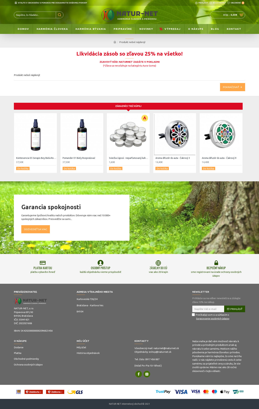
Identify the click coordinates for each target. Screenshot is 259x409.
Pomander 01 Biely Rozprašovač (79, 156)
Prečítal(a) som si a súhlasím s (211, 316)
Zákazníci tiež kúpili (128, 104)
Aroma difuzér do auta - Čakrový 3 (172, 156)
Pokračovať (231, 87)
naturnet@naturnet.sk (166, 348)
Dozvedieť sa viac (35, 226)
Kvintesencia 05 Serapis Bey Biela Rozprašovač (36, 156)
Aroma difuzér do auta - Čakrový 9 (219, 156)
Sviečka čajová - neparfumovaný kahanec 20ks (129, 156)
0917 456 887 (152, 359)
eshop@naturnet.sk (160, 351)
